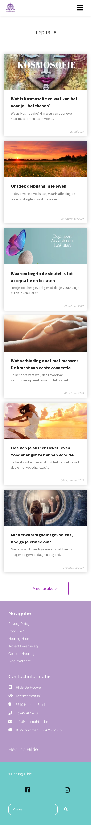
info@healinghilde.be (32, 721)
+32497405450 (27, 713)
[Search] (65, 809)
